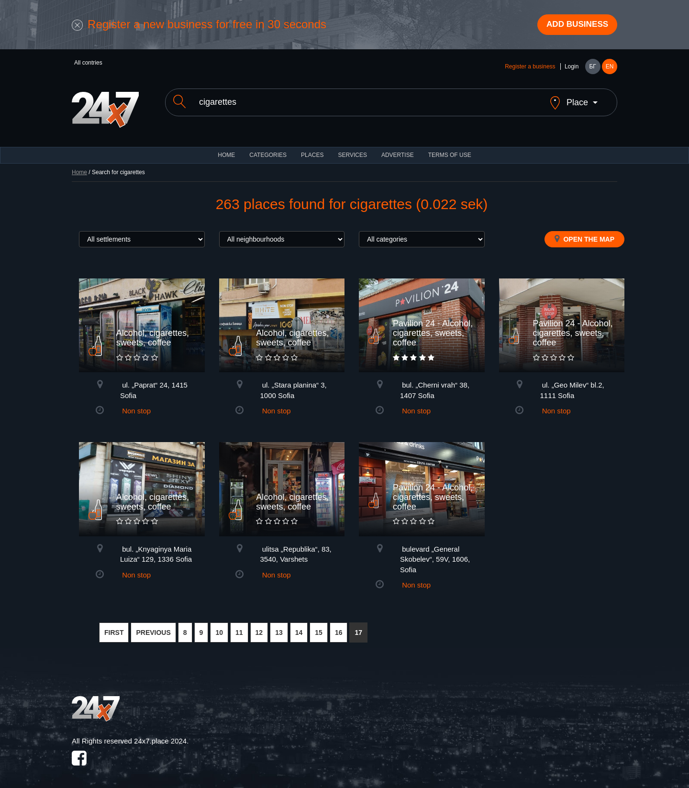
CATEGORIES (268, 148)
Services (352, 148)
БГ (592, 68)
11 (239, 626)
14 (299, 626)
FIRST (113, 626)
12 (259, 626)
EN (610, 68)
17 (358, 626)
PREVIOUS (153, 626)
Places (312, 148)
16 (339, 626)
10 (219, 626)
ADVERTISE (397, 148)
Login (571, 68)
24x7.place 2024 (160, 734)
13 (279, 626)
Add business (574, 25)
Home (79, 165)
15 (318, 626)
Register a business (530, 68)
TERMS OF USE (449, 148)
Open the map (584, 232)
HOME (226, 148)
